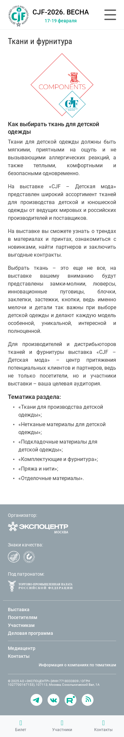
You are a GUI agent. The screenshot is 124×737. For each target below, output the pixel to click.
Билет (20, 726)
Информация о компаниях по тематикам (77, 665)
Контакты (103, 726)
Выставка (19, 609)
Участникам (21, 625)
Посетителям (22, 617)
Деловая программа (30, 633)
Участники (62, 726)
